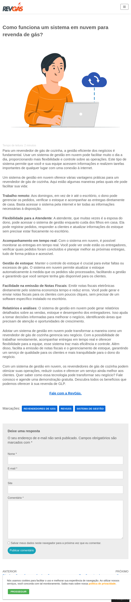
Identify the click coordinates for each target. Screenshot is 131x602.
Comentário (16, 497)
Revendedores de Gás (40, 408)
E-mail (12, 468)
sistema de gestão (90, 408)
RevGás (66, 408)
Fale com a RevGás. (65, 393)
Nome (12, 453)
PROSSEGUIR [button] (18, 591)
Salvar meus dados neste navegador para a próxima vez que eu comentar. (56, 543)
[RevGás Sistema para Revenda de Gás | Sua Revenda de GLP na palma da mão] (13, 6)
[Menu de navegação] (124, 7)
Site (10, 483)
